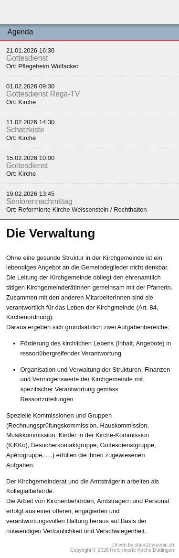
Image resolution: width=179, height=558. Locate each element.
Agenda (20, 32)
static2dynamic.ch (154, 544)
